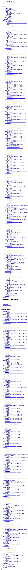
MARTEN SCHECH (8, 160)
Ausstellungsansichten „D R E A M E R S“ (14, 229)
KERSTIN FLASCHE (8, 18)
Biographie (9, 14)
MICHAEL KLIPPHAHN (9, 9)
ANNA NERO (7, 223)
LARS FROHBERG (8, 21)
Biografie (8, 275)
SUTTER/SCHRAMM (8, 104)
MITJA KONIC (7, 93)
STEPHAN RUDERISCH (9, 40)
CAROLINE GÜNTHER (9, 28)
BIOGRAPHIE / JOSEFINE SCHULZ (13, 146)
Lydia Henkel (7, 294)
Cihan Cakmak (7, 292)
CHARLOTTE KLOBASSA (7, 473)
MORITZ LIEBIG (8, 48)
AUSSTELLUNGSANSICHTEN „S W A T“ (14, 73)
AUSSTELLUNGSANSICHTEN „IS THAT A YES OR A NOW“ (16, 330)
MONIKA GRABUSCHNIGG (8, 520)
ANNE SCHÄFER (6, 354)
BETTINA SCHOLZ (8, 251)
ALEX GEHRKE (8, 191)
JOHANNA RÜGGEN (8, 63)
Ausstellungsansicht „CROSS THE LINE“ (14, 287)
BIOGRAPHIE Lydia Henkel (12, 295)
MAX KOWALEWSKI (9, 36)
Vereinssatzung (7, 7)
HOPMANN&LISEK (8, 107)
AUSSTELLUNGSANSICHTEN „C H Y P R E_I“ (15, 136)
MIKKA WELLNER (8, 277)
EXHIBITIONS (5, 5)
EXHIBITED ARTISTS (7, 20)
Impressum (2, 569)
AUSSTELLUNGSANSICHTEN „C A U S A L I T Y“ (16, 89)
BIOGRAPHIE (9, 22)
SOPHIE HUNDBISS (8, 246)
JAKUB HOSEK (7, 176)
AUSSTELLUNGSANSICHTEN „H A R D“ (14, 153)
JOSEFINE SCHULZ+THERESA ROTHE (12, 145)
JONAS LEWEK (8, 123)
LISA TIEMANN (8, 261)
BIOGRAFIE (9, 52)
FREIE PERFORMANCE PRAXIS (11, 207)
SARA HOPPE (7, 90)
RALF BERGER (7, 114)
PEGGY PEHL (7, 184)
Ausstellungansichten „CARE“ (12, 281)
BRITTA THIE (7, 197)
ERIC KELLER (7, 235)
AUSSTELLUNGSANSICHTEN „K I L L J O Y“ (15, 244)
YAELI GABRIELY (8, 131)
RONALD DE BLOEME (9, 120)
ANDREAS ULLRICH (9, 96)
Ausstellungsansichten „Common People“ (14, 269)
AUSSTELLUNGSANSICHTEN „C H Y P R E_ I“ (15, 85)
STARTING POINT (6, 19)
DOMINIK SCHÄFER (8, 188)
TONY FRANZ (7, 59)
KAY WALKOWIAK (8, 210)
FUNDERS (4, 297)
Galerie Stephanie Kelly (9, 1)
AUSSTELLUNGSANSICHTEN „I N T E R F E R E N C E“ (15, 510)
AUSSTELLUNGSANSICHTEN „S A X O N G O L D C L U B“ (16, 313)
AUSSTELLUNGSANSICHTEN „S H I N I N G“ (15, 252)
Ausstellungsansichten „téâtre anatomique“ (14, 276)
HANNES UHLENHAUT (9, 149)
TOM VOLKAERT (8, 173)
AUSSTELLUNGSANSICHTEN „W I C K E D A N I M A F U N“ (16, 451)
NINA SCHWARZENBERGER (10, 10)
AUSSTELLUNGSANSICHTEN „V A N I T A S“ (15, 162)
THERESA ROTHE (8, 12)
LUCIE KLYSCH (8, 11)
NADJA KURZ (7, 111)
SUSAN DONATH (8, 163)
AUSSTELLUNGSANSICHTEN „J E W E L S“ (15, 103)
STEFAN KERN (7, 194)
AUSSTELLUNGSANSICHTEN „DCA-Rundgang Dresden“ (15, 345)
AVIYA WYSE (7, 128)
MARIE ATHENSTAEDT (9, 44)
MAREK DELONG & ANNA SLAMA (11, 180)
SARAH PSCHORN (8, 154)
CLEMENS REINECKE (9, 74)
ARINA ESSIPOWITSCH (9, 25)
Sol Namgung (7, 296)
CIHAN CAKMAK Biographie (12, 293)
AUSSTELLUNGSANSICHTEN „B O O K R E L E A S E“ (17, 209)
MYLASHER (7, 169)
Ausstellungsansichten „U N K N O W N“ (14, 226)
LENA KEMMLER (8, 166)
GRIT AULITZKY (6, 334)
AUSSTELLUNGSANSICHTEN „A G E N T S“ (15, 130)
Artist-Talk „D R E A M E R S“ (12, 234)
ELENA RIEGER (8, 16)
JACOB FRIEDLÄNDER (9, 151)
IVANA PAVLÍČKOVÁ (9, 243)
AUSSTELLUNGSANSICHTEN (10, 522)
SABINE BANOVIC (8, 134)
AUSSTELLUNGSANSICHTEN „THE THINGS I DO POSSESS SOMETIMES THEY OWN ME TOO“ (16, 259)
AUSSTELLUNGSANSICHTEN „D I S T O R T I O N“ (16, 122)
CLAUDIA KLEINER (8, 8)
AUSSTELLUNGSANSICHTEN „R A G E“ (14, 222)
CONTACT (4, 6)
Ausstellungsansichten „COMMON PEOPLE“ (15, 13)
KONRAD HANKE (8, 254)
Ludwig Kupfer (7, 289)
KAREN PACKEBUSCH (9, 280)
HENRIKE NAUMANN (9, 214)
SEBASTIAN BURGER (9, 268)
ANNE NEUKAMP (6, 546)
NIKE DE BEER (7, 138)
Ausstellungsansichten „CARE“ (12, 278)
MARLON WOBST (8, 231)
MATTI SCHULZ (8, 32)
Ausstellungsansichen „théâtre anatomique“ (14, 273)
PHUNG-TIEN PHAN (8, 265)
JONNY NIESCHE (8, 203)
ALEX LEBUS (7, 283)
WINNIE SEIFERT (8, 15)
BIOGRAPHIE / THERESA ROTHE (13, 147)
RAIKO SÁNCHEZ (8, 272)
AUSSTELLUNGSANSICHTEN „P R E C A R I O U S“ (16, 113)
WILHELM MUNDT (8, 117)
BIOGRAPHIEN (10, 143)
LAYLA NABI (7, 220)
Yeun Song (6, 286)
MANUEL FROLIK (8, 71)
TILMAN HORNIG (6, 379)
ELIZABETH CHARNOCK (9, 67)
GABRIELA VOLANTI (7, 403)
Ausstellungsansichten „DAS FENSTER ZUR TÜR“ (16, 284)
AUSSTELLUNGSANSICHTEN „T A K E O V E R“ (16, 208)
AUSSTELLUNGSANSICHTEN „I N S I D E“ (15, 144)
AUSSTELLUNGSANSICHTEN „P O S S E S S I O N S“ (17, 216)
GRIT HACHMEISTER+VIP (10, 142)
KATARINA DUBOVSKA (9, 239)
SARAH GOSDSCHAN (9, 55)
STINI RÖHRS (7, 217)
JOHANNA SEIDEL (8, 17)
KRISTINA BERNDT (8, 87)
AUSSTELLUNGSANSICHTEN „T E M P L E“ (15, 190)
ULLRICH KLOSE (8, 79)
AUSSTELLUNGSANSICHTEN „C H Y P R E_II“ (15, 86)
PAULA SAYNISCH (8, 157)
